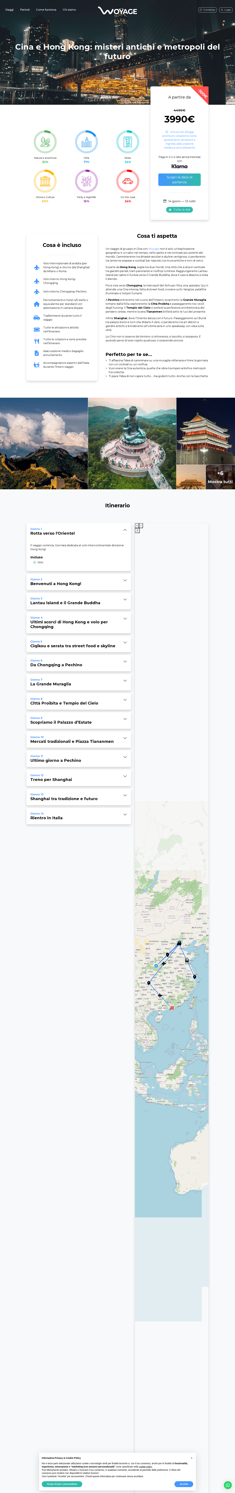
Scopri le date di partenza (180, 179)
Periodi (25, 9)
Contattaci (207, 9)
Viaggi (9, 9)
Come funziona (46, 9)
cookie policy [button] (145, 1466)
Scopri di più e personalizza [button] (62, 1484)
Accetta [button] (184, 1484)
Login (226, 9)
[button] (228, 1485)
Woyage (153, 248)
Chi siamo (69, 9)
